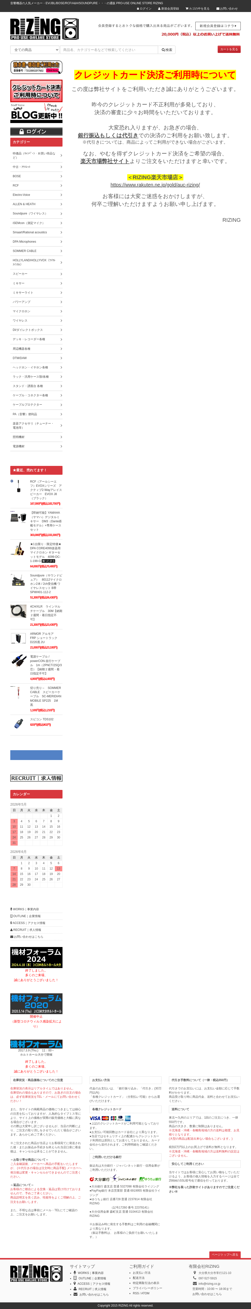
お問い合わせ (227, 8)
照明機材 (19, 437)
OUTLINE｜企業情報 (25, 916)
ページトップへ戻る (225, 1254)
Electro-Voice (21, 195)
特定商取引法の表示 (146, 1283)
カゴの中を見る (198, 8)
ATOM (145, 1293)
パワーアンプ (21, 302)
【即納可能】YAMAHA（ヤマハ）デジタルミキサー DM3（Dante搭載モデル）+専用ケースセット (46, 521)
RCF (16, 185)
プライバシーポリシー (147, 1288)
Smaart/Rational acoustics (30, 232)
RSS (136, 1293)
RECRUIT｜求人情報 (25, 930)
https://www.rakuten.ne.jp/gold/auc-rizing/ (155, 184)
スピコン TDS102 (41, 719)
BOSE (17, 176)
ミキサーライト (23, 292)
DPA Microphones (24, 241)
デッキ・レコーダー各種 (29, 339)
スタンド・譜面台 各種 (28, 386)
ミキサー (19, 283)
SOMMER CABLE (25, 251)
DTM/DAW (20, 358)
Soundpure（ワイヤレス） (30, 213)
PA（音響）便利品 (25, 414)
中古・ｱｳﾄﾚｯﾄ (21, 167)
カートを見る (229, 49)
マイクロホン (21, 311)
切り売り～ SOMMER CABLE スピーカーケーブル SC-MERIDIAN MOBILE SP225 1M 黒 (45, 696)
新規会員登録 (168, 8)
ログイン (144, 8)
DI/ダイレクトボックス (28, 330)
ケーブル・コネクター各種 (30, 395)
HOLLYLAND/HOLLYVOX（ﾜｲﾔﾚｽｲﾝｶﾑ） (34, 262)
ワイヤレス (20, 320)
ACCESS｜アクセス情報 (27, 923)
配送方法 (139, 1278)
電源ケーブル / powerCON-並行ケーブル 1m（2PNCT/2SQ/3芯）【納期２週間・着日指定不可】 (46, 665)
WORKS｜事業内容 (24, 909)
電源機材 (19, 446)
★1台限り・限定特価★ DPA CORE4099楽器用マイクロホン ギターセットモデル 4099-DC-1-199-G (45, 552)
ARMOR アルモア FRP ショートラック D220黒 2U (45, 638)
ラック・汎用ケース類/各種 (31, 376)
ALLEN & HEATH (24, 204)
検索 (166, 50)
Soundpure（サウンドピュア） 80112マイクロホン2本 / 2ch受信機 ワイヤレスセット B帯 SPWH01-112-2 (46, 584)
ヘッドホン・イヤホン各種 (30, 367)
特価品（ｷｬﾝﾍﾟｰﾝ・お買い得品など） (34, 155)
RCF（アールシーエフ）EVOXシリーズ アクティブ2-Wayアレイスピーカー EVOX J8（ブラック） (46, 490)
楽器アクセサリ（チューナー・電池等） (33, 425)
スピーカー (20, 273)
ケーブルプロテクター (27, 404)
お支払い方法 (142, 1272)
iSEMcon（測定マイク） (29, 223)
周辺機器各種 (21, 348)
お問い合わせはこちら (26, 936)
